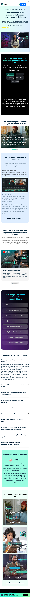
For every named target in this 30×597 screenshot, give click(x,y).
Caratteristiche (12, 9)
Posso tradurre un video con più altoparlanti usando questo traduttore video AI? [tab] (15, 428)
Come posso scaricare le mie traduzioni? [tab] (15, 414)
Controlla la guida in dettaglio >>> (15, 218)
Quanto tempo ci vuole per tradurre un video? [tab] (15, 421)
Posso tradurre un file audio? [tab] (15, 408)
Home (6, 9)
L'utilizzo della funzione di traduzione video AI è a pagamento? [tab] (15, 394)
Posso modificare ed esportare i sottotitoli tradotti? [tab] (15, 386)
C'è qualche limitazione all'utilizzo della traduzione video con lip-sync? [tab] (15, 444)
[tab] (15, 181)
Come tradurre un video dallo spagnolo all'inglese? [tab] (15, 401)
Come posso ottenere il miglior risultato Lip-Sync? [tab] (15, 436)
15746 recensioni (16, 28)
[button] (14, 149)
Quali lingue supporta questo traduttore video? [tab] (15, 361)
